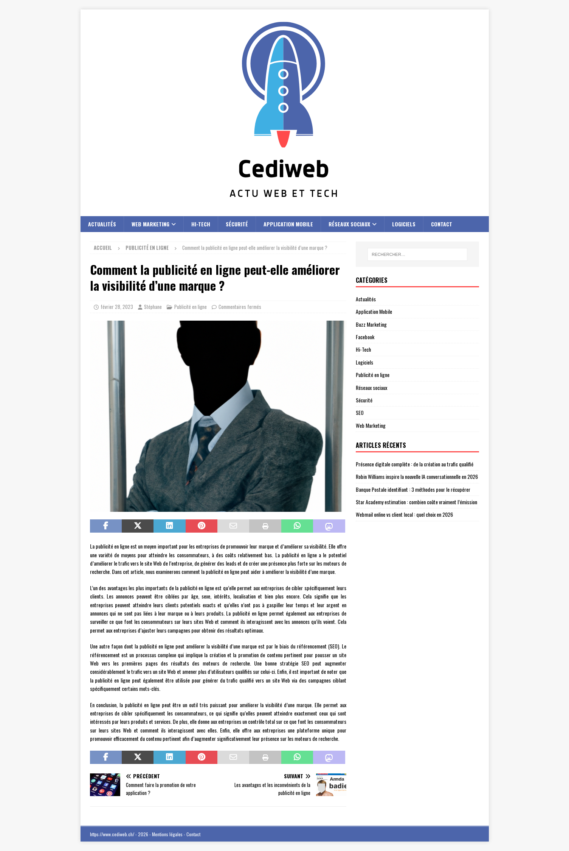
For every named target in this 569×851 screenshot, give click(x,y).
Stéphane (153, 306)
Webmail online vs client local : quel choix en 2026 (404, 514)
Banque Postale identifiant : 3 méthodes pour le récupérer (413, 489)
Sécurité (237, 224)
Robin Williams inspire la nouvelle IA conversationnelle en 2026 (417, 476)
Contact (441, 224)
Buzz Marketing (371, 324)
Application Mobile (288, 224)
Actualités (102, 224)
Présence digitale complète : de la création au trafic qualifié (414, 464)
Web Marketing (150, 224)
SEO (360, 412)
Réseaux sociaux (349, 224)
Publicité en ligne (190, 306)
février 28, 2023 (117, 306)
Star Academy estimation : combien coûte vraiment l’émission (416, 502)
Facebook (365, 337)
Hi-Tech (200, 224)
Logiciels (404, 224)
